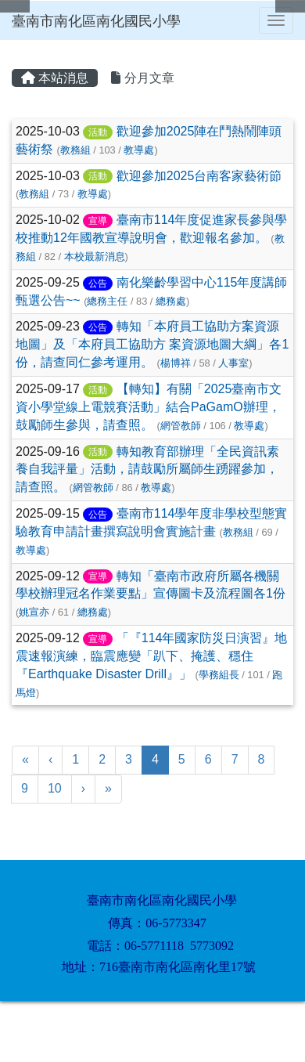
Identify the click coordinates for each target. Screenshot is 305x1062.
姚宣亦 (34, 612)
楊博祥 (175, 363)
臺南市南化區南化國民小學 (96, 21)
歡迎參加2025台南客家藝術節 (199, 175)
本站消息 (54, 78)
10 (55, 788)
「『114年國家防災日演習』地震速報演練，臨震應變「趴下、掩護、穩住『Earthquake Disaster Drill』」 (151, 656)
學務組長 (219, 675)
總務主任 (107, 301)
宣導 (97, 220)
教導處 (139, 150)
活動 (97, 132)
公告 (97, 283)
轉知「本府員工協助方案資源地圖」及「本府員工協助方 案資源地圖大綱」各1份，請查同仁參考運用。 (152, 344)
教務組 (75, 150)
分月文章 (142, 78)
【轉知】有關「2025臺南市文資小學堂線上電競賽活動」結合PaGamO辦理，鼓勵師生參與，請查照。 (149, 407)
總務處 (171, 301)
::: (15, 45)
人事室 (233, 363)
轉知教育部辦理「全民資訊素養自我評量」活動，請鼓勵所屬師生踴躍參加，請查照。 (147, 469)
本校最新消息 (94, 256)
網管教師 (180, 426)
